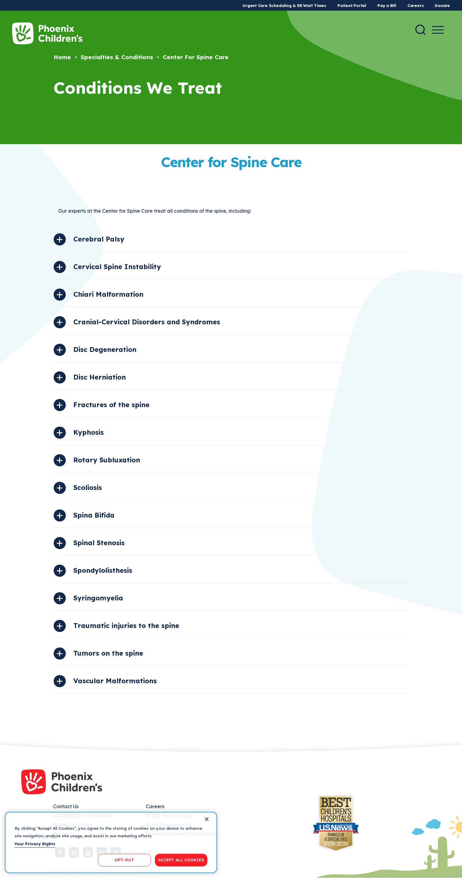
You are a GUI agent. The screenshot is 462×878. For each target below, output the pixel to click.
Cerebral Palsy (98, 239)
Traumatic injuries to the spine (126, 625)
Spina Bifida (94, 515)
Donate (442, 5)
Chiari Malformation (108, 294)
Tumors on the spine (108, 653)
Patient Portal (351, 5)
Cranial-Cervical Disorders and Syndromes (146, 322)
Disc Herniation (99, 377)
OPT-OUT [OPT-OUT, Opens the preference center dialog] (124, 859)
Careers (415, 5)
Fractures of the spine (111, 404)
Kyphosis (88, 432)
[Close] (206, 819)
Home (62, 57)
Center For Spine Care (196, 57)
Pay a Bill (386, 5)
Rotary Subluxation (106, 460)
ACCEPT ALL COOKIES (181, 859)
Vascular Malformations (115, 681)
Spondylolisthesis (102, 570)
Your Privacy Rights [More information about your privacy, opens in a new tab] (35, 843)
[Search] (420, 29)
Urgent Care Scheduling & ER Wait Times (284, 5)
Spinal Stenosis (99, 543)
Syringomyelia (98, 598)
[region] (111, 842)
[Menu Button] (438, 30)
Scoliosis (87, 487)
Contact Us (66, 806)
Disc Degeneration (104, 349)
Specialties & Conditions (117, 57)
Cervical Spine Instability (117, 266)
